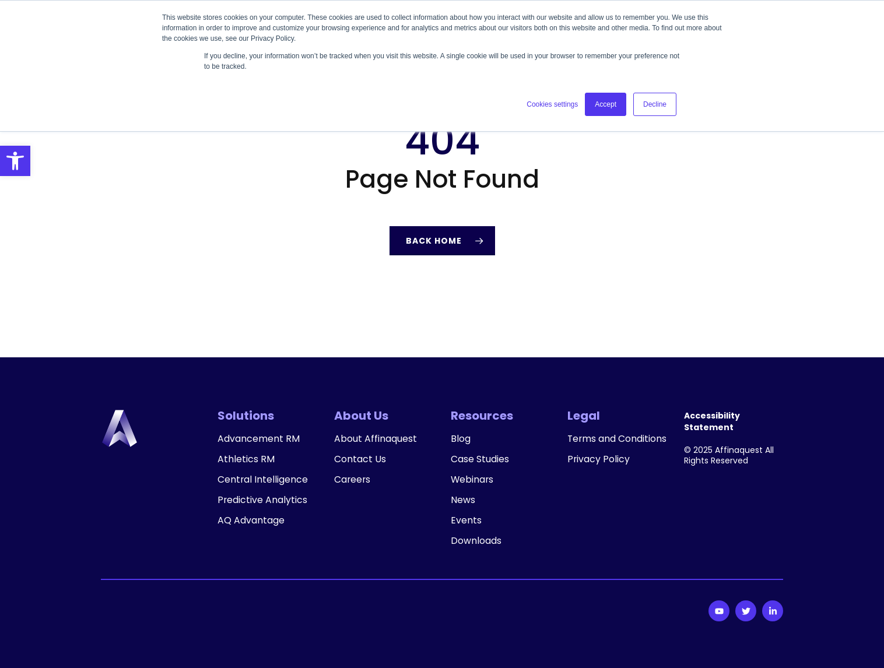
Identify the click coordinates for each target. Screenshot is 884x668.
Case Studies (480, 459)
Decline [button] (654, 104)
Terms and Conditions (592, 444)
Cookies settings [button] (552, 104)
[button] (15, 161)
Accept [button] (605, 104)
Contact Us (360, 459)
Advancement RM (259, 439)
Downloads (476, 541)
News (463, 500)
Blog (461, 439)
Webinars (472, 480)
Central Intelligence (263, 480)
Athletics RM (246, 459)
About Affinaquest (375, 439)
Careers (352, 480)
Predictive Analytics (263, 500)
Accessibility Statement (712, 421)
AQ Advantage (251, 520)
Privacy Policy (598, 471)
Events (466, 520)
